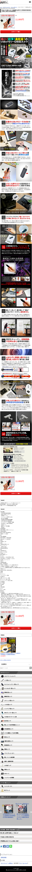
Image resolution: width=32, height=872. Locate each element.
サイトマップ (4, 863)
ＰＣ (21, 863)
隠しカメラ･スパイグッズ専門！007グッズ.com (16, 869)
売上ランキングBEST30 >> (22, 803)
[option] (9, 811)
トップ (1, 7)
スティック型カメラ (14, 7)
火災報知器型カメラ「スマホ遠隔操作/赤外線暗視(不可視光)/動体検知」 (9, 815)
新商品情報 (3, 857)
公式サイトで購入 (15, 31)
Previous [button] (1, 812)
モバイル (25, 863)
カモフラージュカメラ (6, 7)
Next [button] (31, 812)
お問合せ (10, 863)
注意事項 (3, 664)
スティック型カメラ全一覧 (5, 660)
